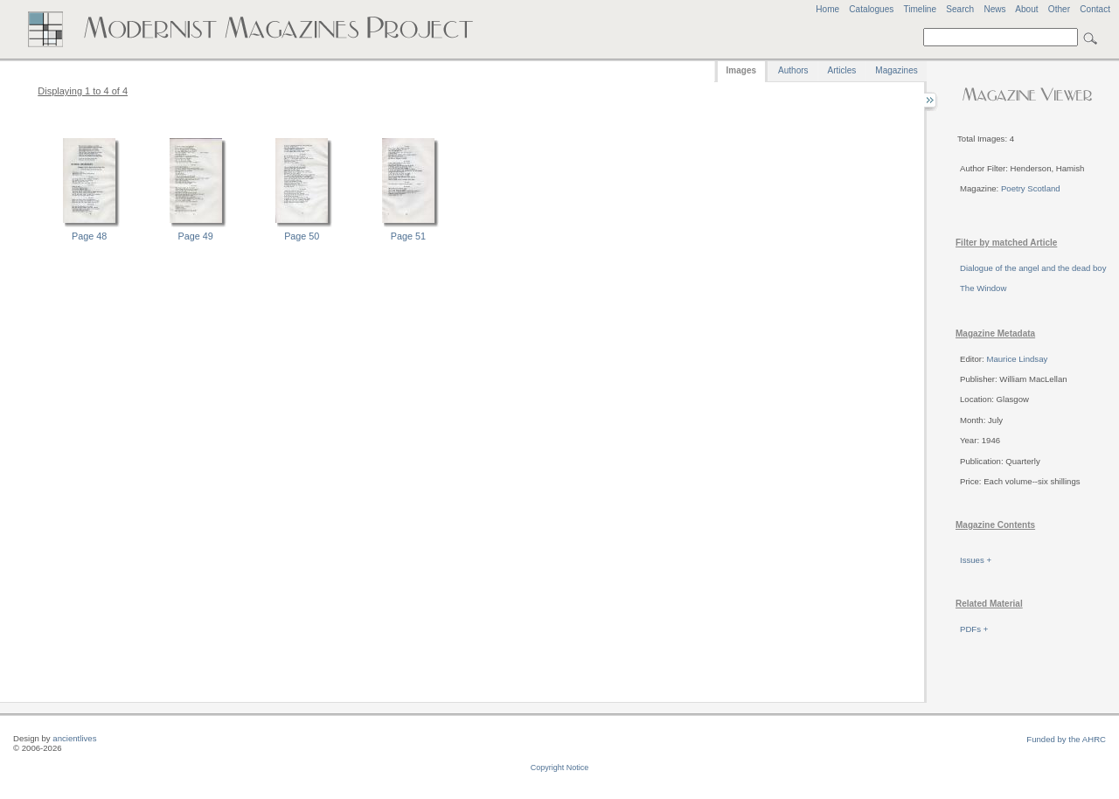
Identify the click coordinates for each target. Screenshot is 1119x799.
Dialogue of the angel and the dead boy (1033, 268)
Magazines (896, 70)
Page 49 (195, 236)
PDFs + (974, 629)
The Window (983, 288)
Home (827, 9)
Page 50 (301, 236)
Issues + (975, 560)
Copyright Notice (560, 767)
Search (960, 9)
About (1026, 9)
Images (741, 70)
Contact (1095, 9)
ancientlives (74, 738)
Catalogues (871, 9)
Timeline (919, 9)
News (994, 9)
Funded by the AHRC (1066, 739)
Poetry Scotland (1030, 188)
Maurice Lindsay (1016, 359)
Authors (793, 70)
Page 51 (408, 236)
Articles (842, 70)
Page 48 (89, 236)
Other (1059, 9)
